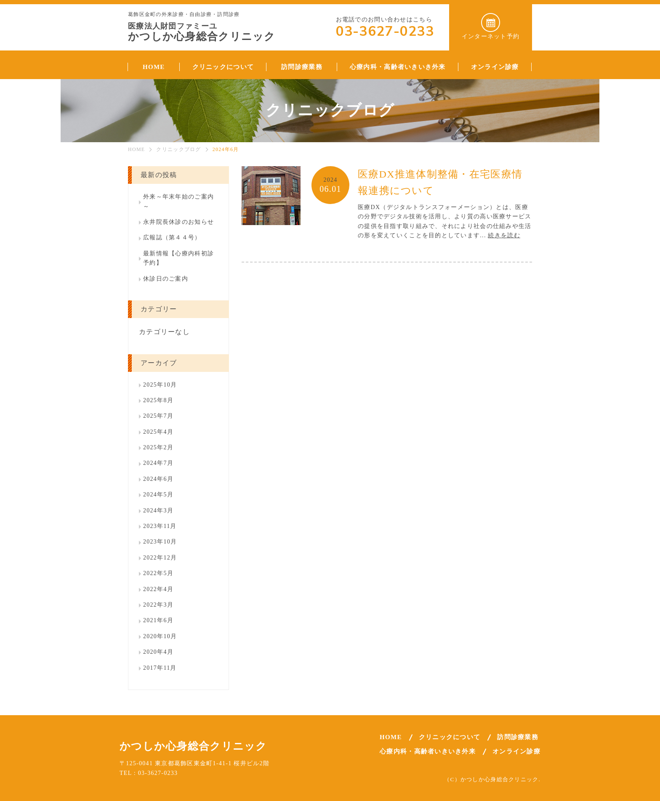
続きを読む (504, 235)
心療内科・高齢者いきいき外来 (428, 751)
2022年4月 (158, 589)
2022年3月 (158, 605)
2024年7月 (158, 463)
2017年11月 (160, 668)
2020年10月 (160, 636)
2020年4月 (158, 652)
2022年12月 (160, 557)
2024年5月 (158, 494)
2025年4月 (158, 432)
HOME (136, 149)
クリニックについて (450, 737)
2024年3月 (158, 510)
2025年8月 (158, 400)
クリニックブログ (178, 149)
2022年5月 (158, 573)
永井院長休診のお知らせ (178, 222)
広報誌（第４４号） (172, 237)
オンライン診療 (516, 751)
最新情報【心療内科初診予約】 (178, 258)
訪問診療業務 (517, 737)
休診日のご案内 (165, 279)
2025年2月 (158, 447)
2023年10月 (160, 541)
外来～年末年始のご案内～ (178, 201)
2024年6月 (158, 479)
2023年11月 (160, 526)
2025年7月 (158, 416)
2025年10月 (160, 385)
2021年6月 (158, 620)
